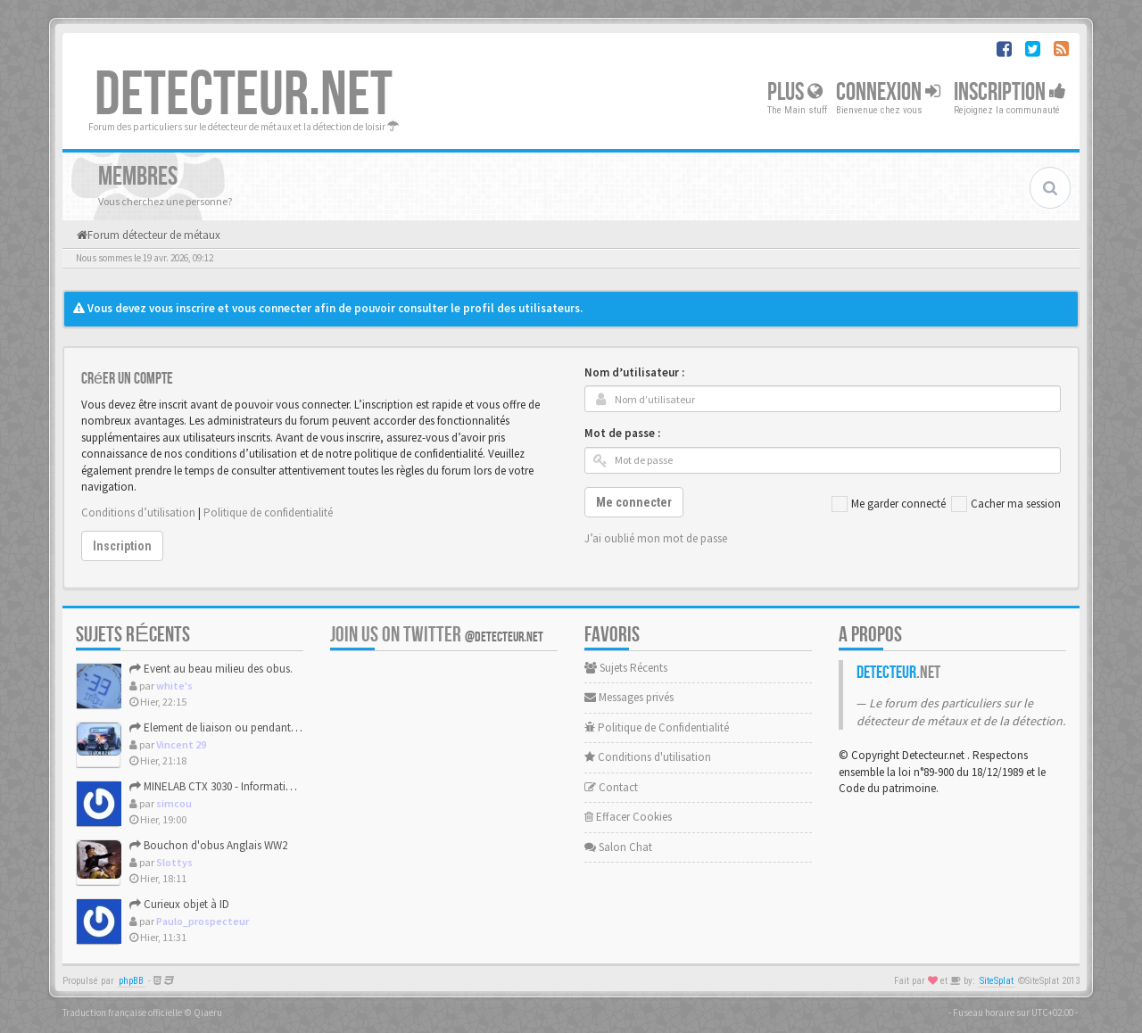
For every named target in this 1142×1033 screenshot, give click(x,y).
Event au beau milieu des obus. (211, 668)
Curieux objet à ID (179, 904)
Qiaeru (208, 1012)
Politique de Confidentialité (656, 727)
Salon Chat (618, 847)
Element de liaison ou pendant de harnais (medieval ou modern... (294, 727)
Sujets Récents (625, 667)
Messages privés (629, 697)
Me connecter (634, 502)
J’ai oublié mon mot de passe (655, 538)
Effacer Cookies (628, 816)
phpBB (131, 981)
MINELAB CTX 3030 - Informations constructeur (248, 786)
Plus (795, 92)
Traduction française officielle (122, 1012)
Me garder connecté (889, 504)
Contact (611, 787)
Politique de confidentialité (268, 512)
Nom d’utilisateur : (634, 372)
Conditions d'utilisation (647, 756)
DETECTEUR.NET (244, 95)
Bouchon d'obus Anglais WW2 (208, 845)
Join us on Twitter (436, 635)
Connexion (888, 92)
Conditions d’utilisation (138, 512)
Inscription (1010, 92)
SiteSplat (997, 981)
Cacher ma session (1006, 504)
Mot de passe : (622, 433)
